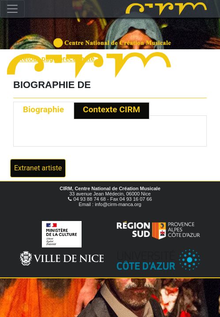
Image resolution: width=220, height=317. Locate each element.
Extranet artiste (38, 168)
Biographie (43, 109)
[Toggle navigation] (12, 9)
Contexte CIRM (111, 109)
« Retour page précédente (53, 59)
